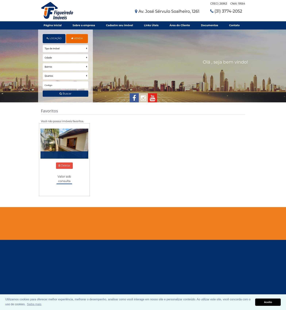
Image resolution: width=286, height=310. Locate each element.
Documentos (209, 25)
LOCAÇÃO (54, 38)
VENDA (77, 38)
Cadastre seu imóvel (119, 25)
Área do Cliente (179, 25)
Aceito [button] (268, 302)
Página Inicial (53, 25)
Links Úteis (151, 25)
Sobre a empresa (84, 25)
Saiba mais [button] (34, 304)
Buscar (65, 93)
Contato (234, 25)
